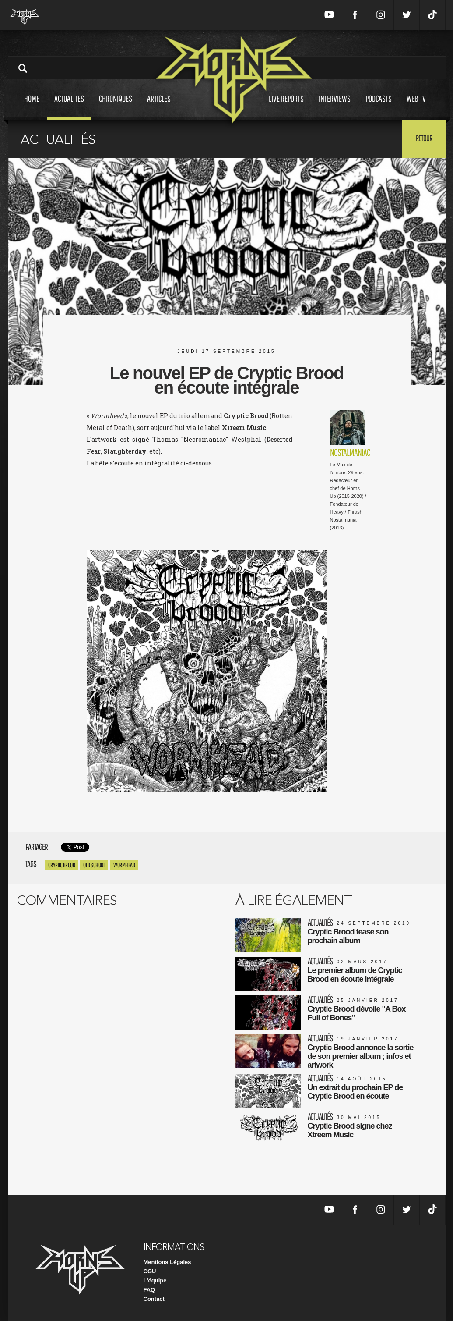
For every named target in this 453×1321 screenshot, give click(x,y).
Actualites (69, 106)
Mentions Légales (167, 1262)
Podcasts (378, 106)
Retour (424, 138)
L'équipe (155, 1280)
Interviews (334, 106)
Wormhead (124, 865)
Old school (94, 865)
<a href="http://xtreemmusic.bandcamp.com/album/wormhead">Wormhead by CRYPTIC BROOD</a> (186, 508)
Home (32, 106)
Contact (154, 1299)
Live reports (286, 106)
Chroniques (115, 106)
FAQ (149, 1289)
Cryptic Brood (61, 865)
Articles (159, 106)
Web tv (416, 106)
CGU (150, 1271)
